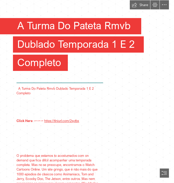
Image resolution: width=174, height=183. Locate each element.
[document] (87, 91)
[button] (140, 4)
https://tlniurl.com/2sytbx (61, 121)
